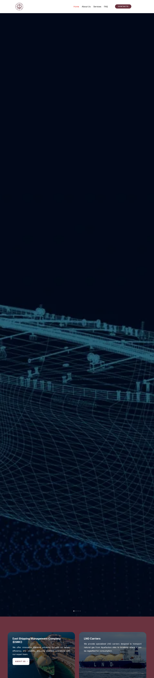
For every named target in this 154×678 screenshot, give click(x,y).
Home (76, 6)
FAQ (106, 6)
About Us (86, 6)
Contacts (123, 6)
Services (97, 6)
